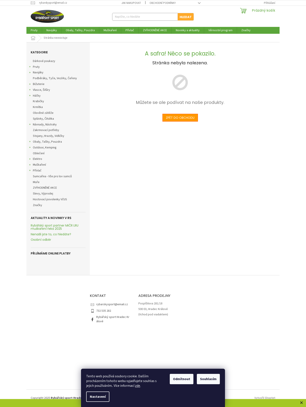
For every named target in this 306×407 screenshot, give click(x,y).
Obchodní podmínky (163, 3)
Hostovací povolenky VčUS (50, 199)
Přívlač (35, 171)
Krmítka (38, 107)
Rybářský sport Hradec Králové (112, 319)
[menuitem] (34, 30)
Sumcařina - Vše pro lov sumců (52, 176)
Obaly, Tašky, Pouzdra (45, 142)
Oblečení (39, 153)
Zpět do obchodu (180, 118)
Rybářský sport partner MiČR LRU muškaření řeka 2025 (54, 227)
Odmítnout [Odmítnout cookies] (181, 379)
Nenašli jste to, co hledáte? (51, 234)
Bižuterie (36, 84)
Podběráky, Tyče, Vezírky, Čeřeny (55, 78)
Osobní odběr (41, 239)
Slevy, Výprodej (43, 193)
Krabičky (39, 101)
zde (137, 385)
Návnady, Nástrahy (43, 125)
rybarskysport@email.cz (112, 304)
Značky (37, 205)
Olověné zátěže (43, 113)
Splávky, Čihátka (44, 119)
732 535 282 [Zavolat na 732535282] (103, 311)
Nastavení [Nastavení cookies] (98, 396)
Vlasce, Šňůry (39, 90)
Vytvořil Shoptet (264, 398)
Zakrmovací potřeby (46, 130)
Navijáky (36, 73)
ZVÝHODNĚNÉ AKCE (45, 188)
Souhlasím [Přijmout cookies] (208, 379)
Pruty (34, 67)
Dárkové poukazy (44, 61)
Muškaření (37, 165)
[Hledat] (153, 17)
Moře (36, 182)
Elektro (35, 159)
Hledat (186, 17)
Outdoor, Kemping (43, 148)
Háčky (35, 96)
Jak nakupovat (131, 3)
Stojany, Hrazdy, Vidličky (49, 136)
